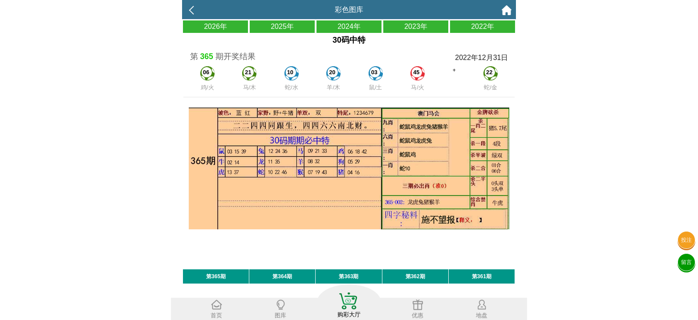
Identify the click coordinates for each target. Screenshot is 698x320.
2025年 (282, 26)
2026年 (215, 26)
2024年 (349, 26)
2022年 (482, 26)
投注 (686, 240)
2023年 (415, 26)
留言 (686, 262)
